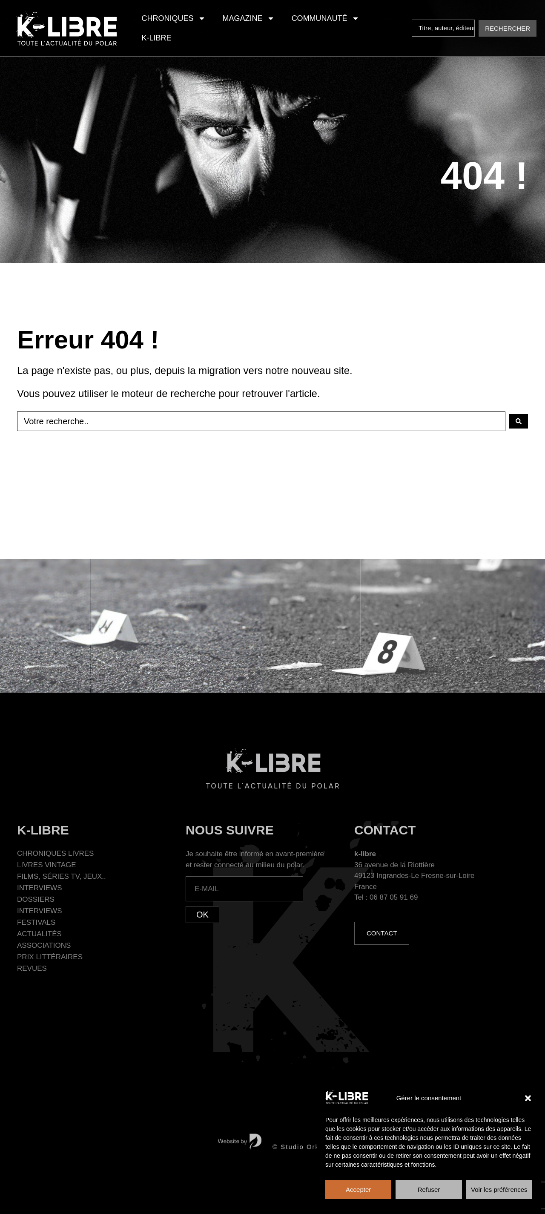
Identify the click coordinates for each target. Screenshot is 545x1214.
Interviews (39, 888)
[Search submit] (507, 28)
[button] (528, 1098)
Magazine (249, 18)
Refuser (429, 1189)
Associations (44, 945)
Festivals (36, 922)
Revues (32, 968)
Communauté (325, 18)
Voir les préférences (499, 1189)
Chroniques (174, 18)
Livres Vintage (46, 865)
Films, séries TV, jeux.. (61, 876)
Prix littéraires (50, 957)
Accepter (358, 1189)
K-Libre (157, 38)
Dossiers (35, 899)
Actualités (39, 934)
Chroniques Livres (55, 853)
